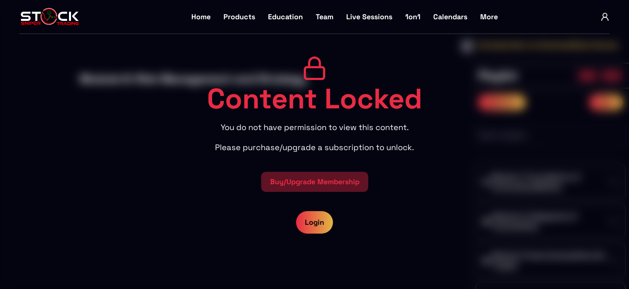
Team (324, 16)
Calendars (450, 16)
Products (239, 16)
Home (201, 16)
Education (285, 16)
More (489, 16)
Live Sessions (369, 16)
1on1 (412, 16)
